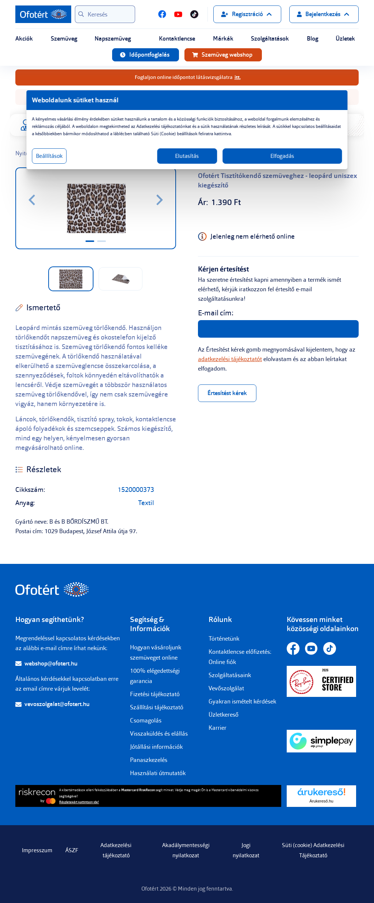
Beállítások (91, 163)
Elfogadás (257, 163)
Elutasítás (187, 163)
